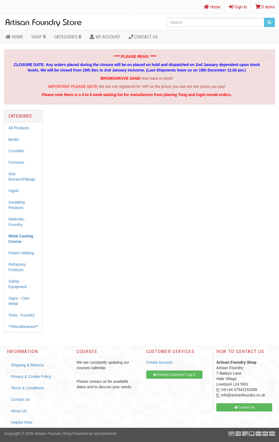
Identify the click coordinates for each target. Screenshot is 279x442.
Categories (67, 37)
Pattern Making (21, 253)
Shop (38, 37)
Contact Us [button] (244, 407)
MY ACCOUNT (105, 37)
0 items (265, 7)
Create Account (159, 362)
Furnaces (16, 162)
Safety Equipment (17, 284)
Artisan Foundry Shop (53, 433)
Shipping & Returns (27, 365)
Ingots (13, 191)
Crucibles (16, 151)
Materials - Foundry (17, 222)
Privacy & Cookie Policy (31, 376)
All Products (18, 128)
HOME (14, 37)
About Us (19, 411)
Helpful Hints (21, 422)
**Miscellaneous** (23, 326)
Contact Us (143, 37)
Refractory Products (17, 267)
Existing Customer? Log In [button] (174, 375)
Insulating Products (16, 205)
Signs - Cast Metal (18, 301)
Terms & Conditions (27, 388)
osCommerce (105, 433)
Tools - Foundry (21, 315)
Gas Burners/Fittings (21, 176)
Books (13, 139)
